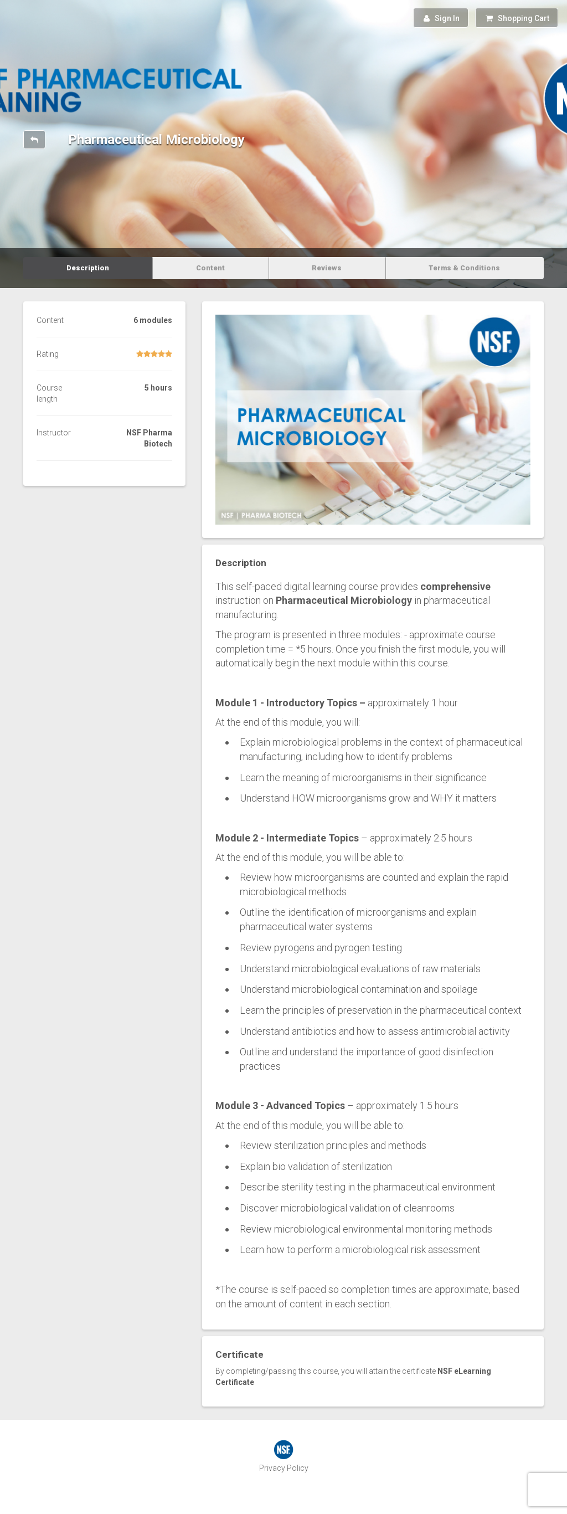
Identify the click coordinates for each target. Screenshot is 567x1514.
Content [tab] (210, 268)
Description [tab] (87, 268)
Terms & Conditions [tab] (464, 268)
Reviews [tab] (327, 268)
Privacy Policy (283, 1468)
